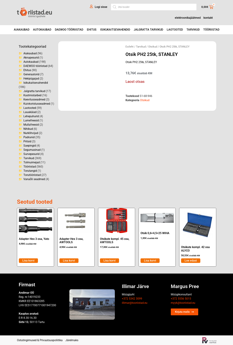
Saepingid (29, 145)
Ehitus (91, 29)
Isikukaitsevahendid (115, 29)
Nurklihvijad (30, 133)
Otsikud (152, 46)
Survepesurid (31, 154)
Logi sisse (101, 7)
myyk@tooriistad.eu (183, 302)
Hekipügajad (31, 78)
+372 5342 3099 (132, 298)
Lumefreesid (31, 120)
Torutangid (30, 170)
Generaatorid (31, 74)
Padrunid (29, 137)
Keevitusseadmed (34, 99)
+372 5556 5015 (181, 298)
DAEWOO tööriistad (69, 29)
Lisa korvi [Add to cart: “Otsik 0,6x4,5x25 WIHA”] (150, 260)
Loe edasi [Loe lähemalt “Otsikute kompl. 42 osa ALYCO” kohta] (191, 260)
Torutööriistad (32, 175)
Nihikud (28, 128)
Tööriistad (211, 29)
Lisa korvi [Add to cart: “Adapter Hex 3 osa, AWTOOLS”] (69, 260)
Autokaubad (42, 29)
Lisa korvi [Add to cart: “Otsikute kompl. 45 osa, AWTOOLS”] (109, 260)
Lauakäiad (30, 112)
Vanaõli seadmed (34, 179)
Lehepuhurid (31, 116)
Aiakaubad (21, 29)
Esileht (130, 46)
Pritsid (27, 141)
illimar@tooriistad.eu (134, 302)
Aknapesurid (31, 57)
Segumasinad (32, 149)
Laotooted (175, 29)
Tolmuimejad (31, 162)
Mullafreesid (31, 124)
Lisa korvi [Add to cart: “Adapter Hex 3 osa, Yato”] (28, 260)
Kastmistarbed (32, 95)
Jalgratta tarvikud (148, 29)
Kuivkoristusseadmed (36, 103)
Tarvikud (193, 29)
